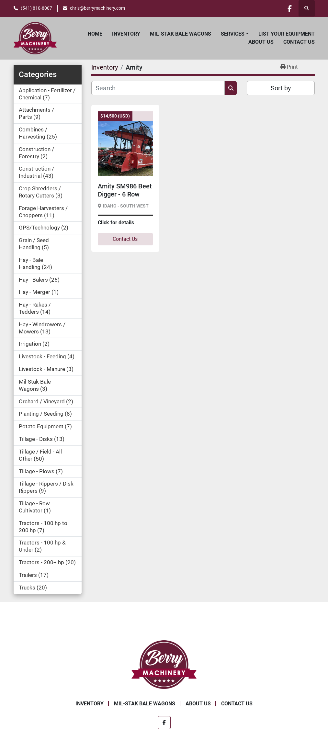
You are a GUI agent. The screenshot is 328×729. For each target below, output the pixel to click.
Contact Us (299, 42)
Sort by (281, 88)
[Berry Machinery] (164, 664)
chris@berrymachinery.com (97, 8)
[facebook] (290, 8)
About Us (261, 42)
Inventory (126, 34)
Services (232, 34)
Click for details (116, 222)
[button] (234, 34)
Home (95, 34)
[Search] (158, 88)
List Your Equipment (286, 34)
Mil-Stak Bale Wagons (180, 34)
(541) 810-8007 (36, 8)
